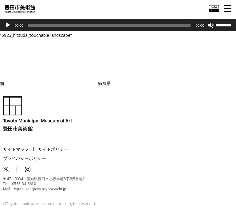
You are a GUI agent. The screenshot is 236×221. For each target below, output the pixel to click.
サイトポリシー (53, 149)
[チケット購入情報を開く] (214, 8)
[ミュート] (211, 25)
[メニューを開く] (227, 8)
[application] (118, 25)
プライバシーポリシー (24, 158)
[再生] (8, 25)
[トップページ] (20, 8)
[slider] (109, 25)
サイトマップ (16, 149)
